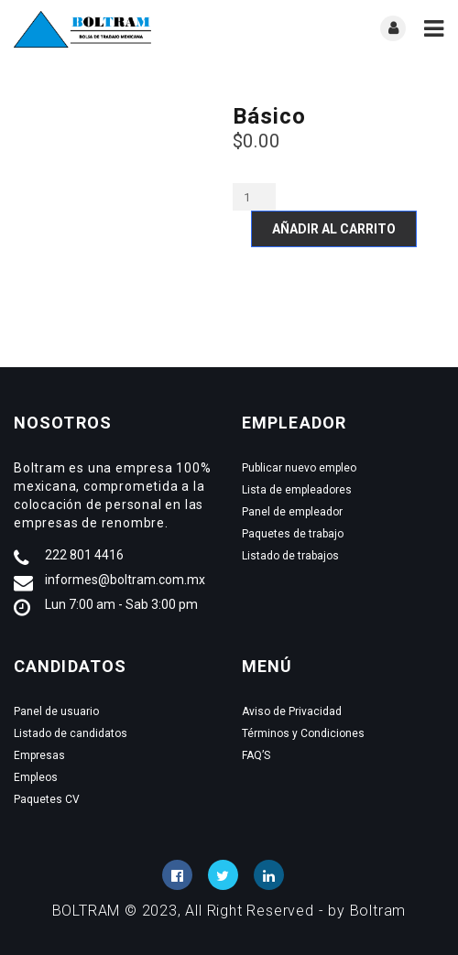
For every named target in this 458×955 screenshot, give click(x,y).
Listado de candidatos (70, 733)
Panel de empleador (292, 511)
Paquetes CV (47, 799)
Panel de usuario (56, 711)
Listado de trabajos (290, 555)
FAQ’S (256, 755)
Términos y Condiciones (303, 733)
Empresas (39, 755)
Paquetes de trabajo (293, 533)
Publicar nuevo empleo (299, 467)
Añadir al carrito (334, 229)
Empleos (36, 777)
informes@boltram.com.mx (125, 579)
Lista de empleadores (297, 489)
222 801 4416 (84, 555)
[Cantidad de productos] (254, 197)
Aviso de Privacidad (292, 711)
